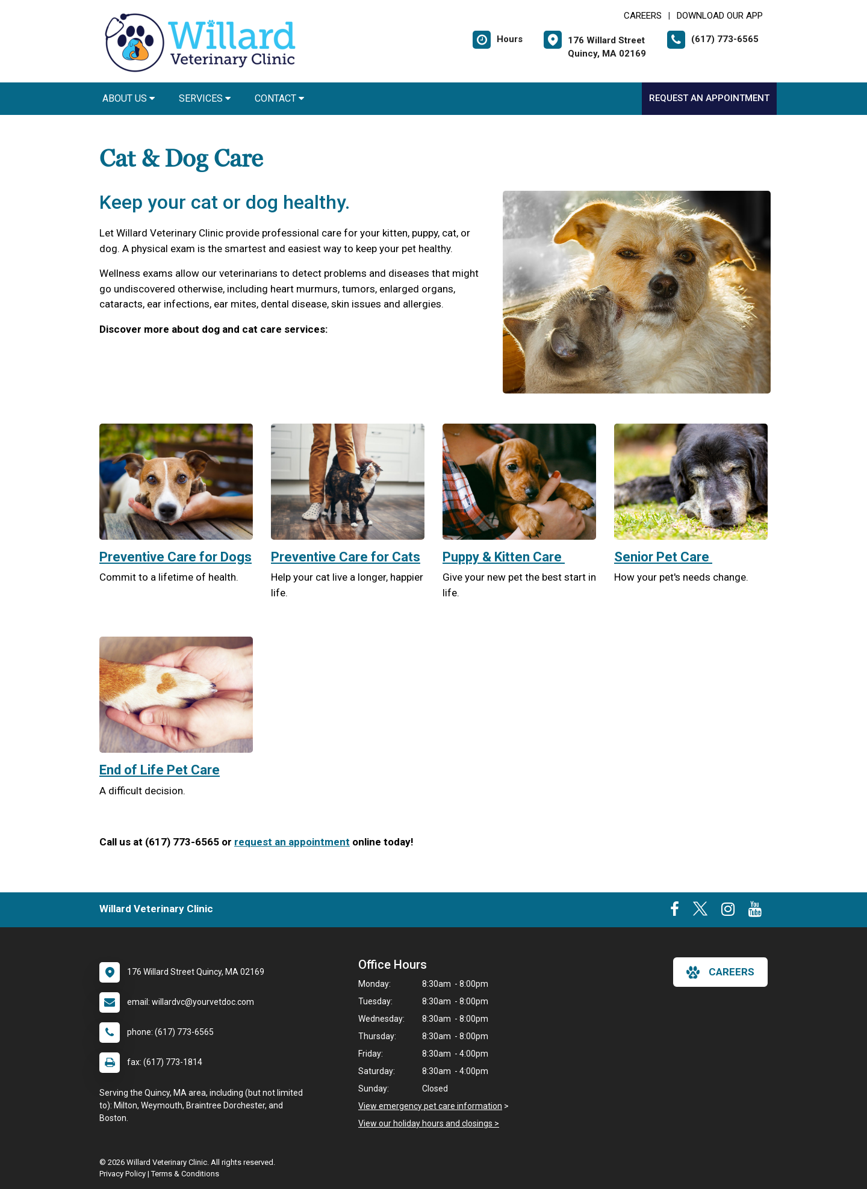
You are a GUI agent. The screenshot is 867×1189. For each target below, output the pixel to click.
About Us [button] (128, 98)
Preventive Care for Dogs (175, 556)
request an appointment (292, 842)
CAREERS (643, 15)
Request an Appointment (709, 98)
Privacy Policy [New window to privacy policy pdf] (122, 1173)
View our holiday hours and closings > (428, 1123)
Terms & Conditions (185, 1173)
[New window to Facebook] (674, 911)
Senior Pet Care (663, 556)
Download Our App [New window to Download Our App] (720, 15)
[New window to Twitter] (700, 911)
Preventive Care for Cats (345, 556)
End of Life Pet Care (159, 769)
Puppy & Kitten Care (504, 556)
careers (720, 972)
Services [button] (205, 98)
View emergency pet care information (430, 1106)
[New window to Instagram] (728, 911)
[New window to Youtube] (755, 911)
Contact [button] (279, 98)
